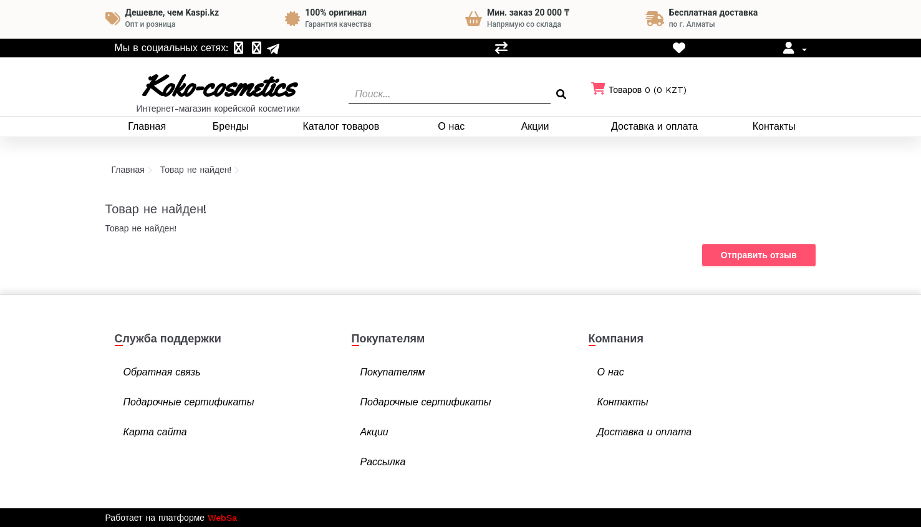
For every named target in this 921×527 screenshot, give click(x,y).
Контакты (774, 126)
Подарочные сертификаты (188, 402)
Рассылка (383, 462)
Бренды (231, 126)
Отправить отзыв (759, 255)
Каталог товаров (340, 126)
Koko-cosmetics (218, 86)
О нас (451, 126)
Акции (535, 126)
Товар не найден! (196, 170)
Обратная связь (162, 372)
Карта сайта (155, 432)
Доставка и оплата (654, 126)
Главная (147, 126)
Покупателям (392, 372)
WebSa (222, 518)
